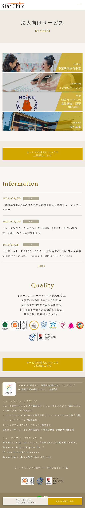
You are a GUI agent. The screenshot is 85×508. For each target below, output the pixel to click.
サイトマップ (69, 385)
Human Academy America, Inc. (20, 443)
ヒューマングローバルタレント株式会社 (23, 415)
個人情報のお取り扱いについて (32, 389)
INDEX (41, 266)
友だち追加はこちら (65, 501)
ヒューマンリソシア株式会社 (17, 411)
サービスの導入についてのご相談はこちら (42, 154)
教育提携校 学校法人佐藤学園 (58, 430)
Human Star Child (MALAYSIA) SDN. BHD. (27, 457)
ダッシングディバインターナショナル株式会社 (26, 425)
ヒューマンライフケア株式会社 (64, 415)
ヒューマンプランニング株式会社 (19, 420)
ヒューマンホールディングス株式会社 (22, 406)
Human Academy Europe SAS (58, 443)
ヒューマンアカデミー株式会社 (61, 406)
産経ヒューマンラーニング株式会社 (21, 430)
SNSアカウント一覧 (57, 468)
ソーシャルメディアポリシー (30, 468)
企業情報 (53, 389)
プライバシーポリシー (28, 385)
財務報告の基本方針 (50, 385)
